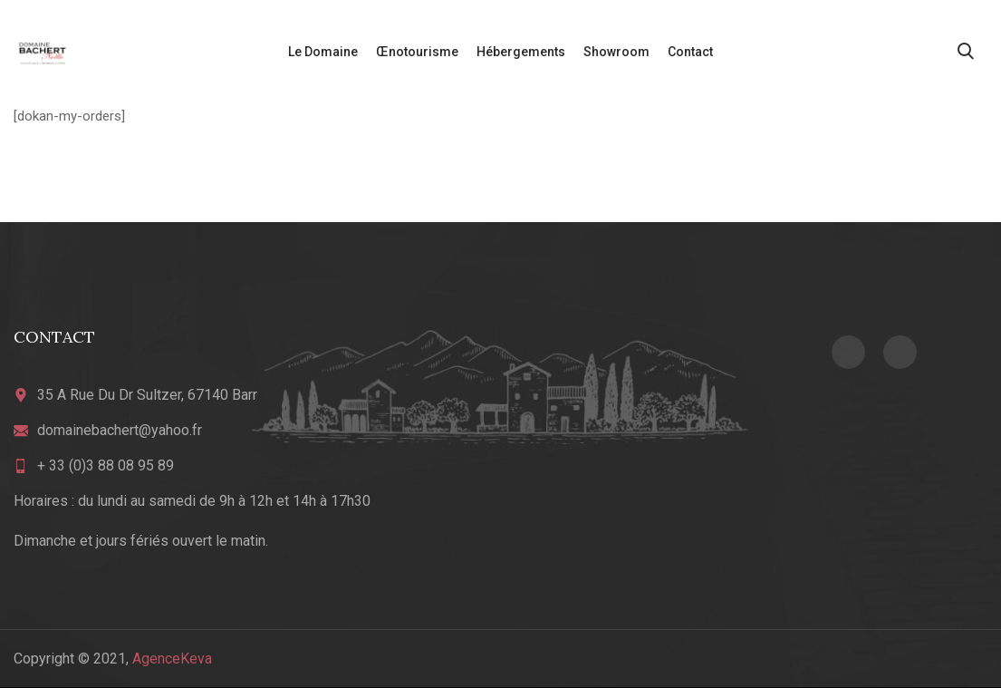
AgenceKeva (172, 658)
